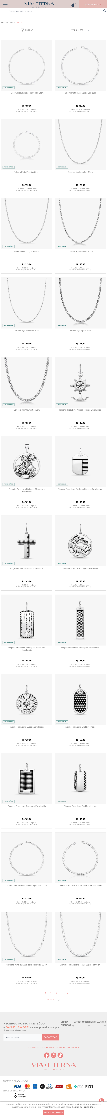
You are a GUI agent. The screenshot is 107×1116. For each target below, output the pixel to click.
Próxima (50, 999)
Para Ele (19, 22)
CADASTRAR (50, 1037)
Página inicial (8, 22)
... (61, 993)
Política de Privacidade (83, 1106)
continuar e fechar (53, 1112)
